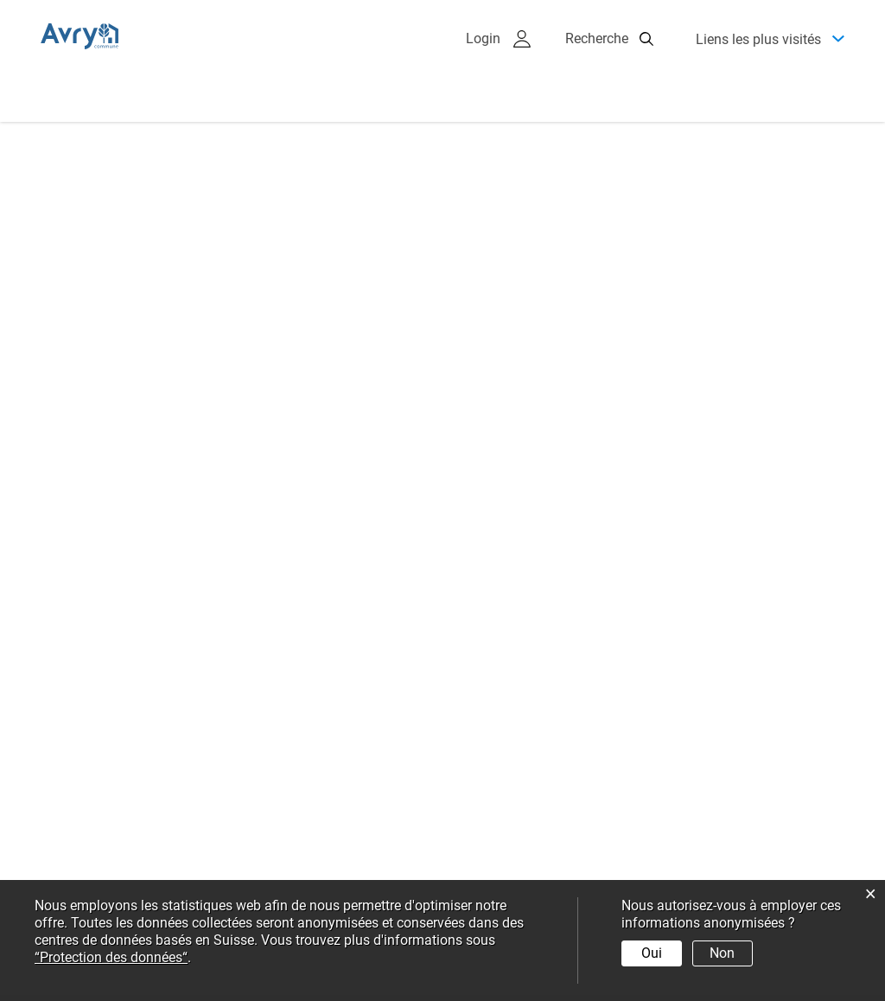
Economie (497, 146)
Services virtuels (497, 198)
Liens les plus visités (758, 58)
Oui (651, 953)
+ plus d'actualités (89, 635)
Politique (392, 146)
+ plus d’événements (535, 589)
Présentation (138, 146)
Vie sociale (753, 146)
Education (367, 198)
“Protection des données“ (111, 957)
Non (722, 953)
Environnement (623, 146)
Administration (271, 146)
